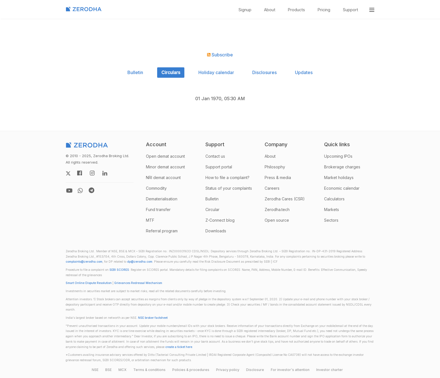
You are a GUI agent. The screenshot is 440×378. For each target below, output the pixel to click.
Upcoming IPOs (338, 156)
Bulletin (135, 72)
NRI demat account (163, 177)
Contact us (215, 156)
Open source (277, 220)
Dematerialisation (161, 198)
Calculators (334, 198)
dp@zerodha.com (139, 262)
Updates (304, 72)
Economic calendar (341, 188)
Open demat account (165, 156)
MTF (150, 220)
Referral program (162, 230)
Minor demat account (165, 166)
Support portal (218, 166)
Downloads (215, 230)
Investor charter (329, 370)
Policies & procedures (190, 370)
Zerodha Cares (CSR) (285, 198)
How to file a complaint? (227, 177)
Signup (245, 9)
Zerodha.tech (277, 209)
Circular (212, 209)
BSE (108, 370)
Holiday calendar (216, 72)
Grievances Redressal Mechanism (138, 283)
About (269, 9)
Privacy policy (227, 370)
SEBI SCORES (119, 270)
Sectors (331, 220)
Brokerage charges (342, 166)
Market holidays (339, 177)
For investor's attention (290, 370)
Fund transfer (158, 209)
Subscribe (220, 55)
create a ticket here (178, 347)
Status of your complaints (228, 188)
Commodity (156, 188)
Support (350, 9)
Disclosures (264, 72)
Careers (272, 188)
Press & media (278, 177)
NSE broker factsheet (153, 318)
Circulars (170, 72)
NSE (95, 370)
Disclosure (255, 370)
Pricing (324, 9)
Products (296, 9)
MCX (122, 370)
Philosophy (275, 166)
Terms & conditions (149, 370)
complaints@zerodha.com (84, 262)
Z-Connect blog (220, 220)
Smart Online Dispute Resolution (89, 283)
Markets (331, 209)
